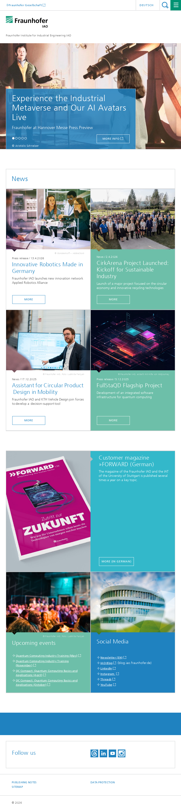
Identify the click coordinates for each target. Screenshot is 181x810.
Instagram (107, 674)
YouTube (106, 684)
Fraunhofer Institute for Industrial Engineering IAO (38, 35)
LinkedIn (106, 668)
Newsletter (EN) (111, 657)
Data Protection (102, 782)
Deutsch (147, 5)
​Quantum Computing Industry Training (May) (46, 655)
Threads (105, 679)
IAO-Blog (106, 663)
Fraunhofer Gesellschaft (25, 5)
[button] (13, 138)
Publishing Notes (24, 782)
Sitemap (17, 786)
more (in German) (116, 561)
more (28, 299)
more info (111, 138)
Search (165, 5)
